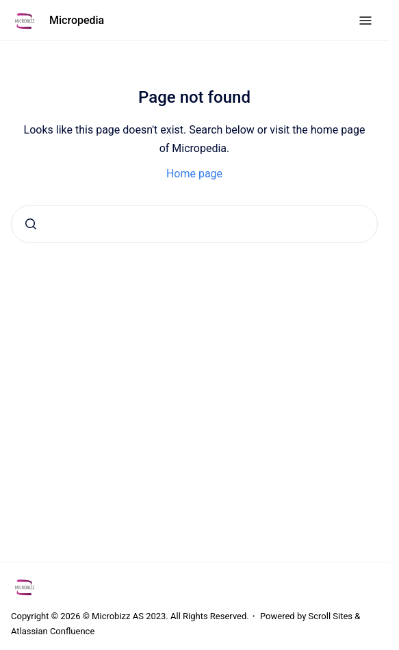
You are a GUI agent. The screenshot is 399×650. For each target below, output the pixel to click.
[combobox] (194, 223)
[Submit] (31, 224)
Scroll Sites (331, 616)
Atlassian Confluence (52, 631)
